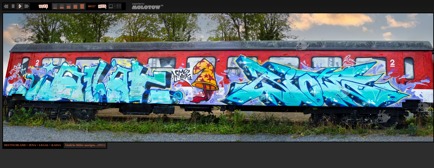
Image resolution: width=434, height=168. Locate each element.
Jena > (34, 145)
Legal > (45, 145)
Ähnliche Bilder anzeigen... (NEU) (85, 145)
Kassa (56, 145)
